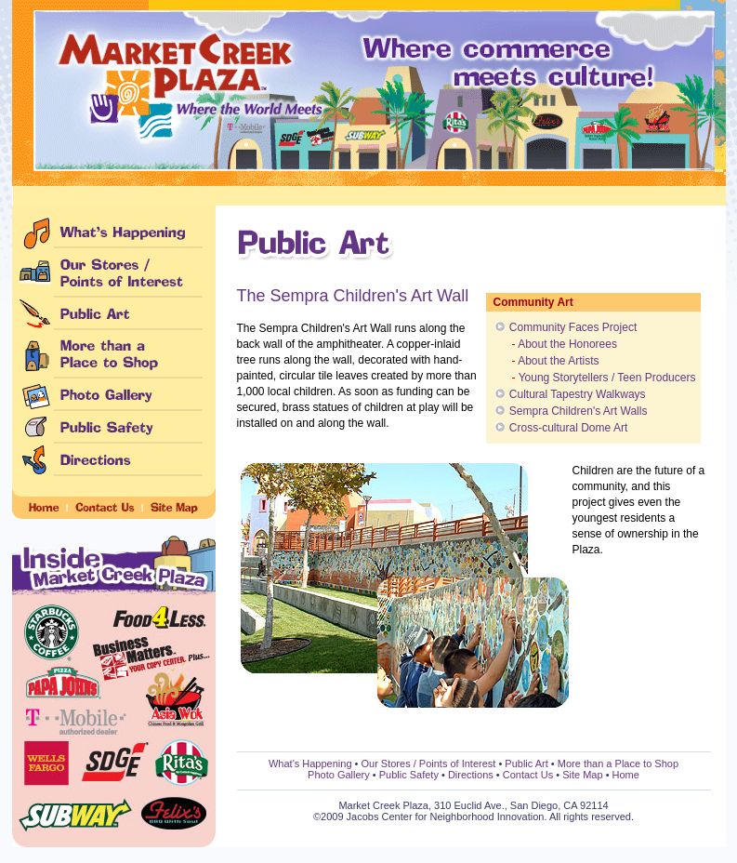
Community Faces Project (573, 327)
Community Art (533, 302)
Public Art (526, 763)
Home (625, 774)
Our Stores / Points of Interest (428, 763)
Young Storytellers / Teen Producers (607, 377)
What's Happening (310, 763)
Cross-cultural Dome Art (568, 427)
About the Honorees (567, 344)
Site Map (582, 774)
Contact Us (528, 774)
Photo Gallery (339, 774)
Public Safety (409, 774)
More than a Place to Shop (618, 763)
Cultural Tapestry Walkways (577, 394)
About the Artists (558, 360)
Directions (471, 774)
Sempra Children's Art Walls (578, 411)
